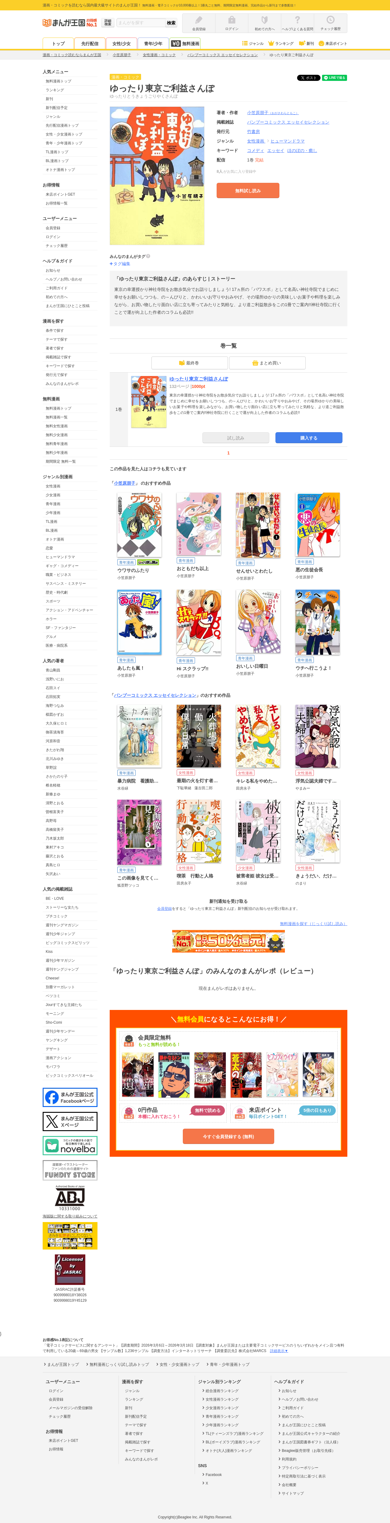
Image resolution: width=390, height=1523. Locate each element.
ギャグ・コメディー (62, 566)
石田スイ (53, 688)
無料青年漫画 (57, 444)
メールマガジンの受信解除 (71, 1408)
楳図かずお (55, 714)
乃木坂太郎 (55, 838)
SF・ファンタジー (61, 628)
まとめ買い (266, 363)
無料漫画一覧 (57, 417)
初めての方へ (57, 297)
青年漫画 (53, 504)
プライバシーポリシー (297, 1467)
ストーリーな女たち (62, 907)
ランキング (280, 44)
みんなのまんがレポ (62, 384)
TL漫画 (51, 521)
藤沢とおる (55, 856)
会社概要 (286, 1484)
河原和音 (53, 741)
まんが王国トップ (61, 1364)
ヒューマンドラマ (60, 557)
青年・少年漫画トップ (64, 143)
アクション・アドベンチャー (69, 610)
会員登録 (53, 228)
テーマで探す (57, 339)
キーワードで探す (60, 366)
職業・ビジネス (58, 575)
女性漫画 (53, 486)
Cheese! (52, 978)
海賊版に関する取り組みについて (70, 1216)
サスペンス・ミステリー (66, 583)
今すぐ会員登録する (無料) (228, 1136)
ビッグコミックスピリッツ (68, 943)
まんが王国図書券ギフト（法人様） (308, 1441)
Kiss (49, 952)
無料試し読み (248, 190)
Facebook (211, 1474)
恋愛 (49, 548)
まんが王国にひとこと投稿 (68, 306)
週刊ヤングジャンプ (62, 969)
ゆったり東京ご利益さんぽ (198, 379)
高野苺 (51, 821)
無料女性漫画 (57, 426)
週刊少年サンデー (60, 1031)
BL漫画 (52, 530)
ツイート (312, 77)
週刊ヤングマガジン (62, 925)
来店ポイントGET (60, 194)
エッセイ (275, 150)
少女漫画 (53, 495)
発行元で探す (57, 375)
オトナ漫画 (55, 539)
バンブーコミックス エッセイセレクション (155, 695)
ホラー (51, 619)
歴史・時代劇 (57, 592)
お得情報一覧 (57, 203)
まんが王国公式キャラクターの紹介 (308, 1433)
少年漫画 (53, 513)
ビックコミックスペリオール (69, 1075)
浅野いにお (55, 679)
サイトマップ (290, 1493)
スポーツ (53, 601)
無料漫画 (185, 43)
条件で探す (55, 330)
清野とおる (55, 803)
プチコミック (57, 916)
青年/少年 (153, 43)
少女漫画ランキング (220, 1407)
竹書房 (253, 131)
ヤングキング (57, 1040)
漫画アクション (58, 1058)
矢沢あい (53, 874)
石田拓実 (53, 697)
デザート (53, 1049)
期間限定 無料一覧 (61, 461)
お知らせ (53, 270)
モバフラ (53, 1067)
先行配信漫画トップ (62, 125)
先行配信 (89, 43)
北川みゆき (55, 759)
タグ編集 (121, 263)
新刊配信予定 (57, 108)
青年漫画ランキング (220, 1416)
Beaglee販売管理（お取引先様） (306, 1450)
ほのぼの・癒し (302, 150)
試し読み (235, 438)
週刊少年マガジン (60, 960)
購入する (308, 438)
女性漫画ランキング (220, 1399)
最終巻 (189, 363)
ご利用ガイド (57, 288)
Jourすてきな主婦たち (64, 1005)
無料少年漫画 (57, 452)
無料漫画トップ (58, 81)
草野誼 (51, 767)
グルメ (51, 637)
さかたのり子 (57, 776)
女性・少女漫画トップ (64, 134)
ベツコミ (53, 996)
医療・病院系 (57, 645)
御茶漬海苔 (55, 732)
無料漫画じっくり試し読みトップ (117, 1364)
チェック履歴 (57, 246)
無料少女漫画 (57, 435)
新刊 (306, 44)
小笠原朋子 (273, 112)
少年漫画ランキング (220, 1424)
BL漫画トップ (57, 161)
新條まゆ (53, 794)
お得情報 (56, 1449)
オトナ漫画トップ (60, 170)
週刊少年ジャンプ (60, 934)
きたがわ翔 (55, 750)
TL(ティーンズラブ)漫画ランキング (232, 1433)
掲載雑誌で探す (58, 357)
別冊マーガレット (60, 987)
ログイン (53, 237)
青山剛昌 (53, 670)
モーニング (55, 1013)
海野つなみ (55, 706)
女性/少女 (121, 43)
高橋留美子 (55, 829)
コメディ (255, 150)
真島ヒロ (53, 865)
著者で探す (55, 348)
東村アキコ (55, 847)
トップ (58, 43)
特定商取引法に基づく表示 (301, 1476)
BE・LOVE (55, 898)
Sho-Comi (54, 1022)
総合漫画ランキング (220, 1390)
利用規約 (286, 1458)
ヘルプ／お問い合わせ (64, 279)
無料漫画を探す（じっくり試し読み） (313, 923)
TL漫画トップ (57, 152)
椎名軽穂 (53, 785)
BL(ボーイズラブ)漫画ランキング (230, 1441)
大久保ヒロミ (57, 723)
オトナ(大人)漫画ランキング (226, 1450)
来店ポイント (332, 44)
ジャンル (252, 44)
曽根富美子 (55, 812)
